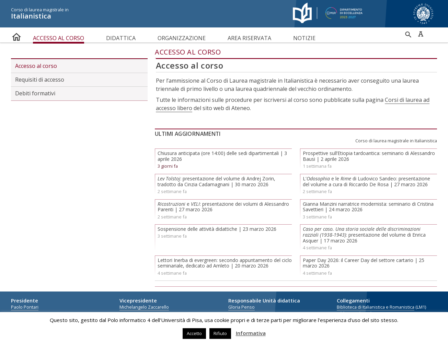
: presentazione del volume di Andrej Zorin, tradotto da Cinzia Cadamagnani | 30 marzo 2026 (216, 181)
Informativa (251, 333)
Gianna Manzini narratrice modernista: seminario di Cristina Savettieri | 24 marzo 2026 (368, 207)
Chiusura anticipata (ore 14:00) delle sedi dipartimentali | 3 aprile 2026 (222, 156)
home (16, 35)
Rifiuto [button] (220, 333)
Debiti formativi (35, 93)
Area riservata (249, 38)
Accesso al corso (58, 38)
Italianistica (146, 14)
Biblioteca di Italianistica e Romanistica (375, 307)
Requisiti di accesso (39, 79)
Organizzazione (182, 38)
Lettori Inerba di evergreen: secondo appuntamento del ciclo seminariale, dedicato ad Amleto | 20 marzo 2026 (225, 263)
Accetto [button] (194, 333)
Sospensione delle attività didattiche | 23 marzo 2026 (217, 229)
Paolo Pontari (24, 307)
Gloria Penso (241, 307)
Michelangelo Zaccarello (144, 307)
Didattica (121, 38)
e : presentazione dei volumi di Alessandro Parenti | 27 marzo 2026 (223, 207)
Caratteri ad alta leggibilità (420, 33)
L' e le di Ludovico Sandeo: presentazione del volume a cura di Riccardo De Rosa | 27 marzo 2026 (366, 181)
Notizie (304, 38)
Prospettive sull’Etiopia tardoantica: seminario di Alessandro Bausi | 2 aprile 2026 (369, 156)
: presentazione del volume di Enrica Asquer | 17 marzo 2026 (364, 235)
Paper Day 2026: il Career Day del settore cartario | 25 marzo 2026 (363, 263)
